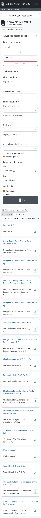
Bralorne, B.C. (8, 225)
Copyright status (10, 134)
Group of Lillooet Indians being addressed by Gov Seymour (20, 502)
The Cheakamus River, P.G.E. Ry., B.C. (18, 322)
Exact (8, 194)
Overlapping (11, 191)
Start (5, 166)
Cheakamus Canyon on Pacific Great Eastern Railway (18, 412)
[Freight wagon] (9, 450)
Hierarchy (22, 210)
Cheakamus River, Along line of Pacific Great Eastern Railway (18, 392)
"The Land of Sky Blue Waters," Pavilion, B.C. (19, 431)
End (4, 176)
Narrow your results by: (20, 15)
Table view (19, 214)
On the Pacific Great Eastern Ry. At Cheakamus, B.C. (17, 242)
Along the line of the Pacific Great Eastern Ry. (20, 262)
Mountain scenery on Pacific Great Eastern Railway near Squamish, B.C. (18, 281)
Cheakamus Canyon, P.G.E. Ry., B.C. (17, 359)
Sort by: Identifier (10, 218)
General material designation (15, 144)
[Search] (20, 47)
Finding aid (7, 125)
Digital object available (12, 115)
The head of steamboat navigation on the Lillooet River (20, 483)
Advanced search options (16, 35)
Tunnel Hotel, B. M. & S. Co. (14, 466)
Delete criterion (20, 63)
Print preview (8, 210)
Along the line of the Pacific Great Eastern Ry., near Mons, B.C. (20, 340)
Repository (7, 82)
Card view (7, 214)
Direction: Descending (29, 218)
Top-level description (11, 91)
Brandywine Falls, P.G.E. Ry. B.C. (16, 375)
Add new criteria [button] (11, 71)
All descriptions (12, 156)
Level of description (11, 106)
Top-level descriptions (15, 153)
